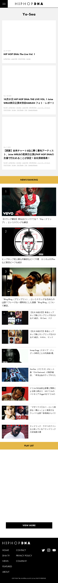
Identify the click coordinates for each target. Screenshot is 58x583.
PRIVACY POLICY (24, 555)
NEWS (5, 561)
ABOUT (5, 571)
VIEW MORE (29, 525)
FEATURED (7, 566)
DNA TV (6, 555)
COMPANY (21, 561)
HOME (5, 550)
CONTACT (21, 550)
